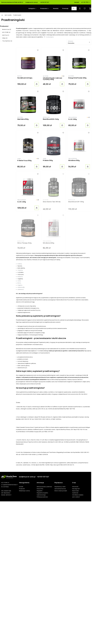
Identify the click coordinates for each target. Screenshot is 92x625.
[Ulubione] (38, 50)
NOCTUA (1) (5, 35)
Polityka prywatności (42, 497)
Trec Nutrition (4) (7, 41)
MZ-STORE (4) (6, 32)
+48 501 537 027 (44, 2)
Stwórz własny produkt (60, 490)
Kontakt (76, 2)
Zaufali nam (75, 492)
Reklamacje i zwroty (24, 490)
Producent (22, 488)
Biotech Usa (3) (6, 29)
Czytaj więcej (50, 37)
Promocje (65, 8)
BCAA (19, 283)
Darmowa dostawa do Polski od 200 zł (12, 2)
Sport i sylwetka (8, 15)
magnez (19, 285)
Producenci (44, 8)
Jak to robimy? (76, 497)
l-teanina (20, 270)
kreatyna (20, 276)
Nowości (55, 8)
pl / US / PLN (85, 2)
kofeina (19, 263)
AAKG (19, 280)
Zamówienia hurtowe (60, 488)
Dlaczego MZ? (76, 488)
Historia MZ (75, 486)
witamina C (20, 289)
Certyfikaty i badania (77, 494)
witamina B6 (20, 287)
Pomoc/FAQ (40, 488)
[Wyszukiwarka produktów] (74, 8)
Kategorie (31, 8)
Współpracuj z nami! (60, 486)
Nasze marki (75, 490)
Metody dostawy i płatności (44, 486)
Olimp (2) (5, 38)
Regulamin (39, 490)
